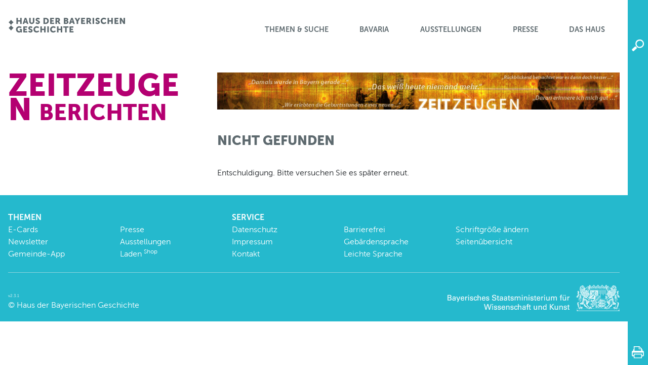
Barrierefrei (364, 229)
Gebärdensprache (376, 241)
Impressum (252, 241)
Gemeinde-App (36, 253)
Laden (138, 253)
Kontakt (246, 253)
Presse (525, 29)
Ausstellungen (450, 29)
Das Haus (587, 29)
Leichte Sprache (373, 253)
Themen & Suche (297, 29)
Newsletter (28, 241)
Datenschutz (254, 229)
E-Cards (23, 229)
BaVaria (374, 29)
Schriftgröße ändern (492, 229)
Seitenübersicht (484, 241)
